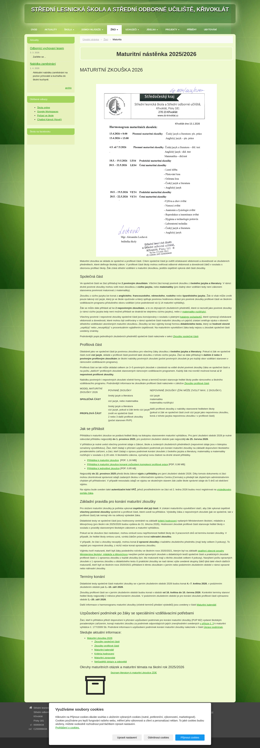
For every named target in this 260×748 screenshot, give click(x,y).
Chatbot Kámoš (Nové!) (49, 119)
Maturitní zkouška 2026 (99, 638)
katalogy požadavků (191, 316)
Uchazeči (132, 29)
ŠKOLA (69, 29)
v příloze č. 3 (207, 623)
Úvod (34, 29)
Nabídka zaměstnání (43, 63)
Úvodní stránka (91, 39)
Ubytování (210, 29)
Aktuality (51, 29)
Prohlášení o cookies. (67, 727)
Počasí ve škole (45, 115)
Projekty (172, 29)
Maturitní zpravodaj (104, 657)
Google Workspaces (47, 111)
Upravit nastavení (131, 737)
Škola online (43, 107)
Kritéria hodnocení (104, 653)
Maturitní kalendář (206, 604)
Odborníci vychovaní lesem (47, 48)
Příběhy (191, 29)
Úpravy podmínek (213, 627)
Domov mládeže (92, 29)
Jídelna (152, 29)
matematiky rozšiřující (194, 311)
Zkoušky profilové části (196, 383)
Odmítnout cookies (161, 737)
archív (68, 88)
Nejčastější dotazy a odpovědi (110, 661)
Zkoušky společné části (185, 336)
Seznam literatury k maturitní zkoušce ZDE (134, 672)
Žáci (114, 29)
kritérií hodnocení (167, 520)
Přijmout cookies (190, 737)
